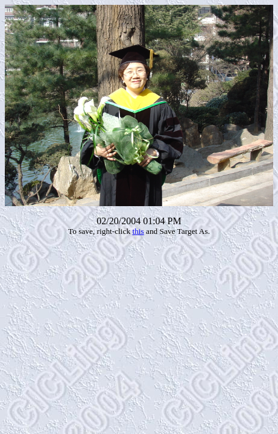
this (138, 231)
